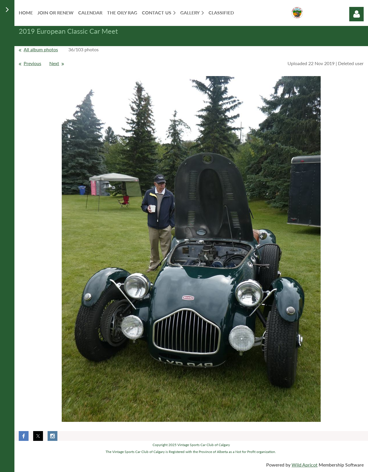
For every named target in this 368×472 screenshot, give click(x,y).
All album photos (41, 49)
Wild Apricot (305, 464)
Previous (32, 63)
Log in (356, 14)
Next (54, 63)
